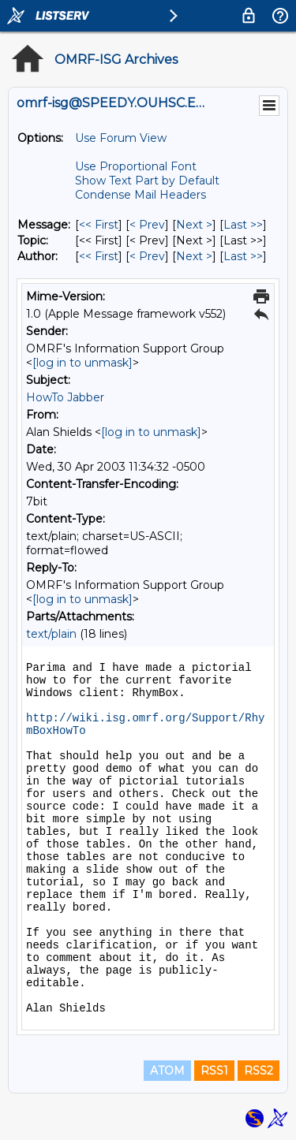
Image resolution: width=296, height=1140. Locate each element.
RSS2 (258, 1071)
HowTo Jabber (65, 397)
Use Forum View (121, 138)
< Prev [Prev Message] (147, 225)
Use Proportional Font (136, 166)
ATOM (167, 1071)
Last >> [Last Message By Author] (243, 256)
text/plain (51, 634)
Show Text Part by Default (147, 180)
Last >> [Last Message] (243, 225)
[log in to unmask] (82, 363)
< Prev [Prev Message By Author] (147, 256)
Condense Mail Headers (140, 195)
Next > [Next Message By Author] (194, 256)
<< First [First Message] (98, 225)
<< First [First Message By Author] (98, 256)
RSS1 (214, 1071)
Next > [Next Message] (194, 225)
